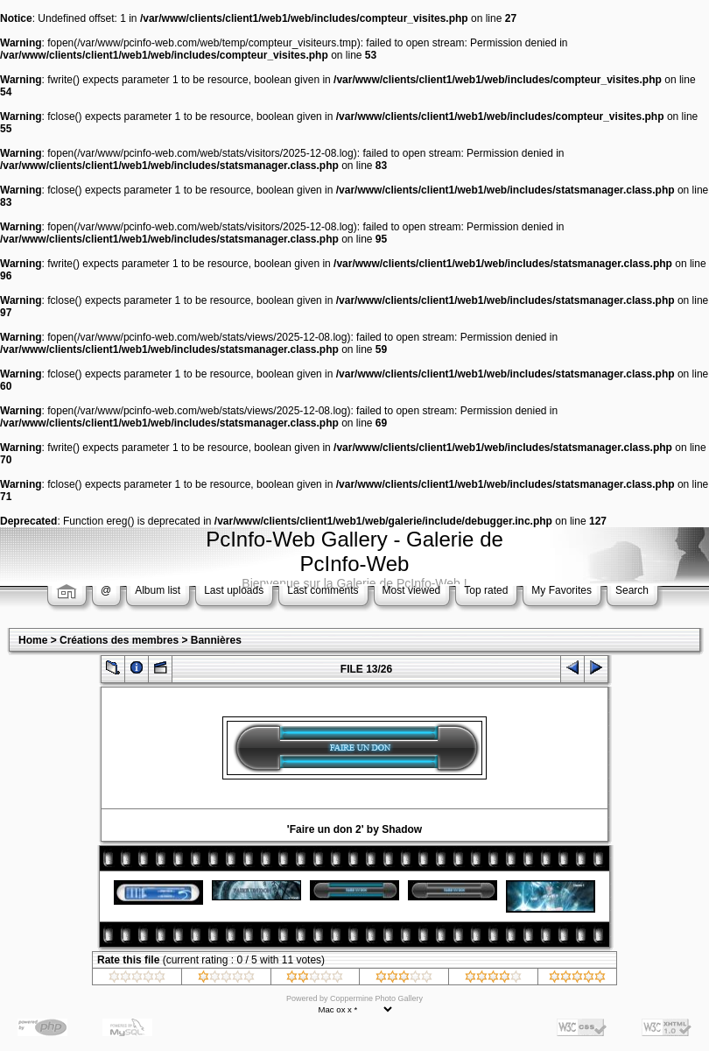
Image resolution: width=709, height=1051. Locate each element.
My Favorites (561, 590)
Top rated (486, 590)
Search (632, 590)
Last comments (322, 590)
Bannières (216, 640)
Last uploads (233, 590)
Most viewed (412, 590)
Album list (157, 590)
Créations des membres (119, 640)
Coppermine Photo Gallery (376, 998)
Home (32, 640)
